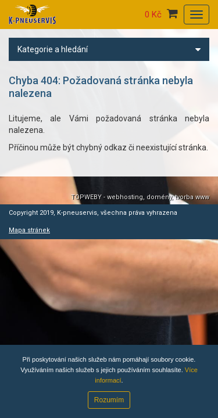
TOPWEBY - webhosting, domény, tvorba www (140, 197)
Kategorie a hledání (109, 49)
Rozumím (109, 400)
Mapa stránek (29, 230)
